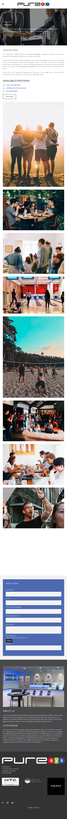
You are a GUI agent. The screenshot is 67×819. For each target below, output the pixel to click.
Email (8, 598)
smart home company (33, 54)
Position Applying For (13, 616)
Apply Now (9, 96)
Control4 (31, 715)
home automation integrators (26, 66)
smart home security (39, 721)
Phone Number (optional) (13, 607)
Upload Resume (11, 635)
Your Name (10, 590)
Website (8, 643)
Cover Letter (10, 624)
